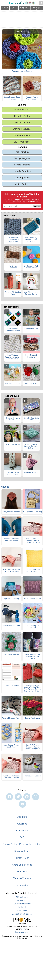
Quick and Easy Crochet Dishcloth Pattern (31, 446)
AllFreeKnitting (22, 900)
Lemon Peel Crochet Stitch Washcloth (32, 570)
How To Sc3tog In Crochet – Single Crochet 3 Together (32, 747)
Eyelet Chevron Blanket (32, 599)
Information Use (31, 202)
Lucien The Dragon (32, 718)
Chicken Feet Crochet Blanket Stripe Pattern (13, 239)
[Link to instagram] (35, 796)
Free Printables (22, 152)
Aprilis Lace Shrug (31, 472)
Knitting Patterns (22, 184)
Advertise (22, 823)
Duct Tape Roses (31, 383)
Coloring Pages (22, 177)
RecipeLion (22, 910)
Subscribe (22, 871)
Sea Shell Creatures (12, 383)
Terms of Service (22, 878)
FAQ (22, 837)
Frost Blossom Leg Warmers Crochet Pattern (32, 656)
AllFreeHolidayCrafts (22, 904)
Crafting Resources (22, 129)
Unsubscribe (22, 885)
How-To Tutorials (22, 171)
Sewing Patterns (22, 164)
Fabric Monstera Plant (11, 626)
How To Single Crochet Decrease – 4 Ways (11, 570)
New (5, 486)
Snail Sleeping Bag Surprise (33, 627)
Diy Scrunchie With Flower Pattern (31, 267)
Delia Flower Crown (13, 444)
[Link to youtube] (22, 804)
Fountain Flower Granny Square (32, 98)
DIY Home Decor (22, 141)
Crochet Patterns (22, 135)
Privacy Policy (19, 202)
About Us (22, 816)
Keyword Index (22, 851)
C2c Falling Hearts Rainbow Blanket (31, 293)
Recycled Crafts (22, 116)
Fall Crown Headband (13, 267)
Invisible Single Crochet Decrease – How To (11, 777)
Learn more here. (22, 932)
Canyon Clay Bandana (11, 512)
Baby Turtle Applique (11, 655)
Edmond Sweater (31, 329)
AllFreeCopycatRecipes (22, 914)
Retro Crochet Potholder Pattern (13, 330)
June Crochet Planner (11, 685)
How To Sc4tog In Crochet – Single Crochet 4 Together (32, 541)
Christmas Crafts (22, 122)
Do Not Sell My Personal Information (22, 844)
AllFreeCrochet (22, 897)
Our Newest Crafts (22, 109)
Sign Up (37, 206)
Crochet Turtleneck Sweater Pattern (11, 540)
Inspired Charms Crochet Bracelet (12, 473)
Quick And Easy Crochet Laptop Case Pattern (31, 239)
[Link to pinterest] (26, 796)
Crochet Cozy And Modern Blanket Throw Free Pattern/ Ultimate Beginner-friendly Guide (32, 688)
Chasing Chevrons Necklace (13, 419)
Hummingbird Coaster (32, 776)
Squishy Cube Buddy (11, 599)
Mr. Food (22, 907)
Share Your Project (22, 864)
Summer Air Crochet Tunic (13, 293)
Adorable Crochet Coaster (22, 71)
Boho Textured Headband (31, 356)
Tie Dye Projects (22, 158)
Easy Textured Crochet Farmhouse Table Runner (12, 357)
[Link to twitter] (18, 796)
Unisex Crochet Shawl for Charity (12, 98)
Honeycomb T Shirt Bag (32, 512)
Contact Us (22, 830)
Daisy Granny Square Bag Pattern (11, 746)
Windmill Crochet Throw (11, 718)
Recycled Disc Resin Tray (31, 419)
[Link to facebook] (9, 796)
